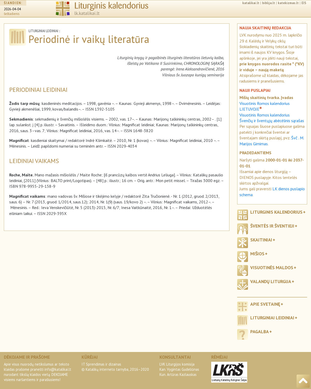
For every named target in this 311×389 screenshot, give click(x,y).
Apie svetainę (265, 304)
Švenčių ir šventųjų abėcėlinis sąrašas (271, 120)
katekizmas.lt (288, 3)
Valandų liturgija (270, 281)
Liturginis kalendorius (276, 212)
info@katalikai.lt (58, 369)
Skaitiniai (261, 240)
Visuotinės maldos (271, 267)
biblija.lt (268, 3)
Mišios (257, 254)
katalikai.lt (250, 3)
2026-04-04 (12, 9)
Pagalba (259, 331)
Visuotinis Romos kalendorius (264, 114)
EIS (303, 3)
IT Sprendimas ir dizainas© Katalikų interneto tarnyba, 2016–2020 (115, 367)
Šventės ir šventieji (272, 226)
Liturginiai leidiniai (272, 318)
